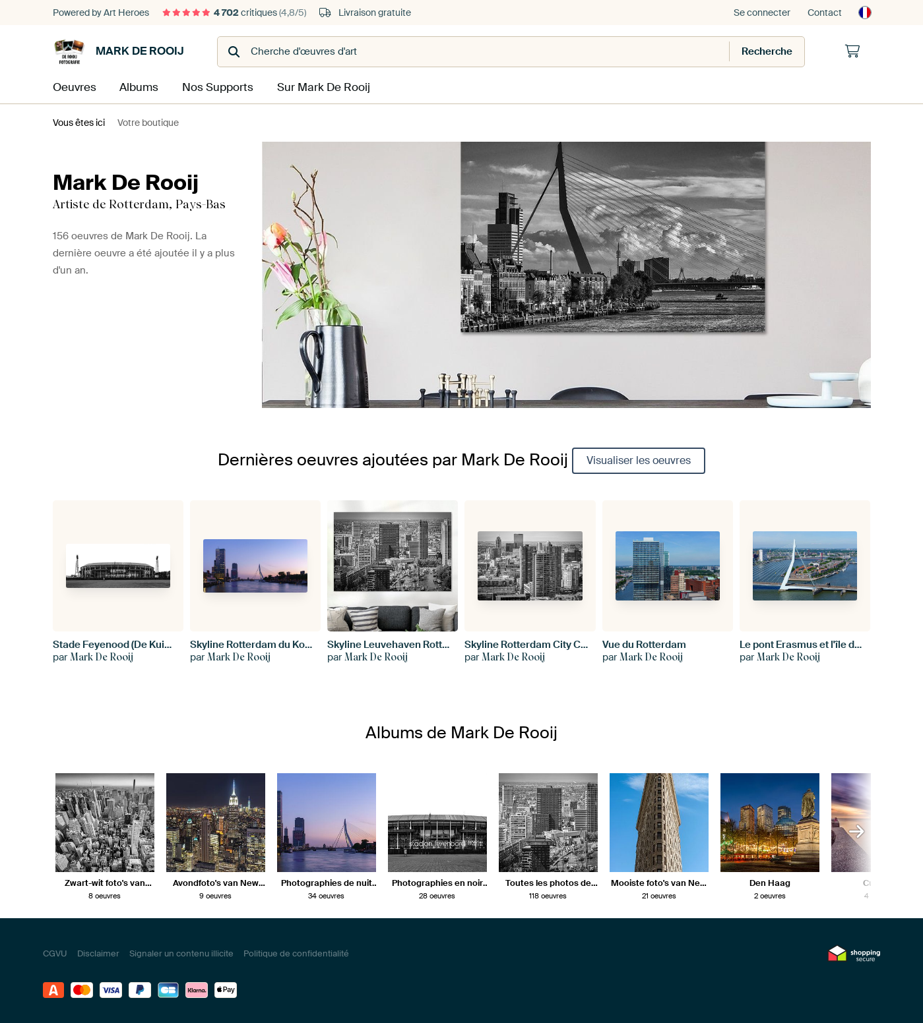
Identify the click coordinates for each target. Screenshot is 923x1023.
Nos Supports (216, 87)
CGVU (55, 952)
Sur (319, 87)
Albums (138, 87)
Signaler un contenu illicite (181, 952)
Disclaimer (98, 952)
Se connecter (762, 12)
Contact (825, 12)
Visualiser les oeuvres (639, 459)
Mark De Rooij (118, 51)
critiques (234, 12)
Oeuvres (73, 87)
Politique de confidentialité (296, 952)
